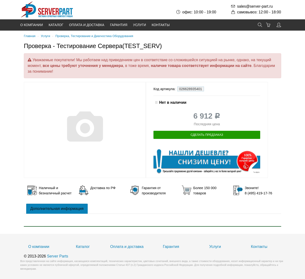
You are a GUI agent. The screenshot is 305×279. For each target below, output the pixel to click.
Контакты (161, 25)
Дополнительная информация (57, 209)
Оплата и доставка (86, 25)
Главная (30, 36)
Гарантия (118, 25)
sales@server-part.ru (255, 6)
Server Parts (57, 256)
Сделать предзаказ (207, 135)
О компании (31, 25)
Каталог (56, 25)
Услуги (139, 25)
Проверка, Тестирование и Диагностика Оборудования (94, 36)
